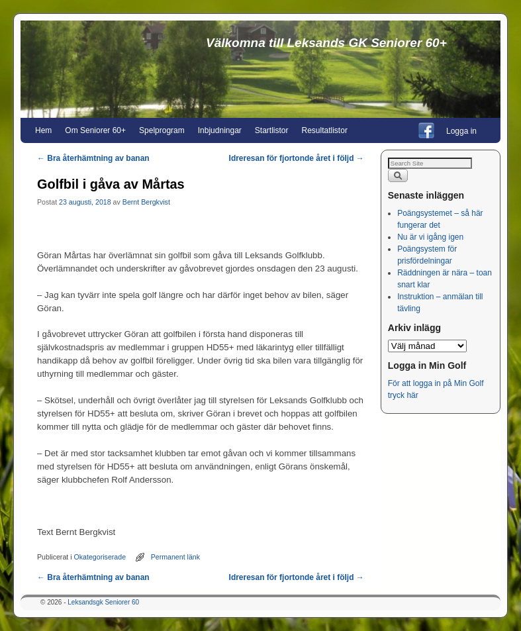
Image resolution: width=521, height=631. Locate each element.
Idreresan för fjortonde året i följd (296, 158)
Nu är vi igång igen (430, 237)
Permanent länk (175, 557)
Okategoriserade (100, 557)
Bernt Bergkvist (146, 202)
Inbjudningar (220, 130)
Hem (43, 130)
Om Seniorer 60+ (95, 130)
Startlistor (272, 130)
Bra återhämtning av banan (93, 158)
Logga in (461, 131)
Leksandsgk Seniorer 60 (103, 602)
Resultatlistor (325, 130)
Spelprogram (162, 130)
